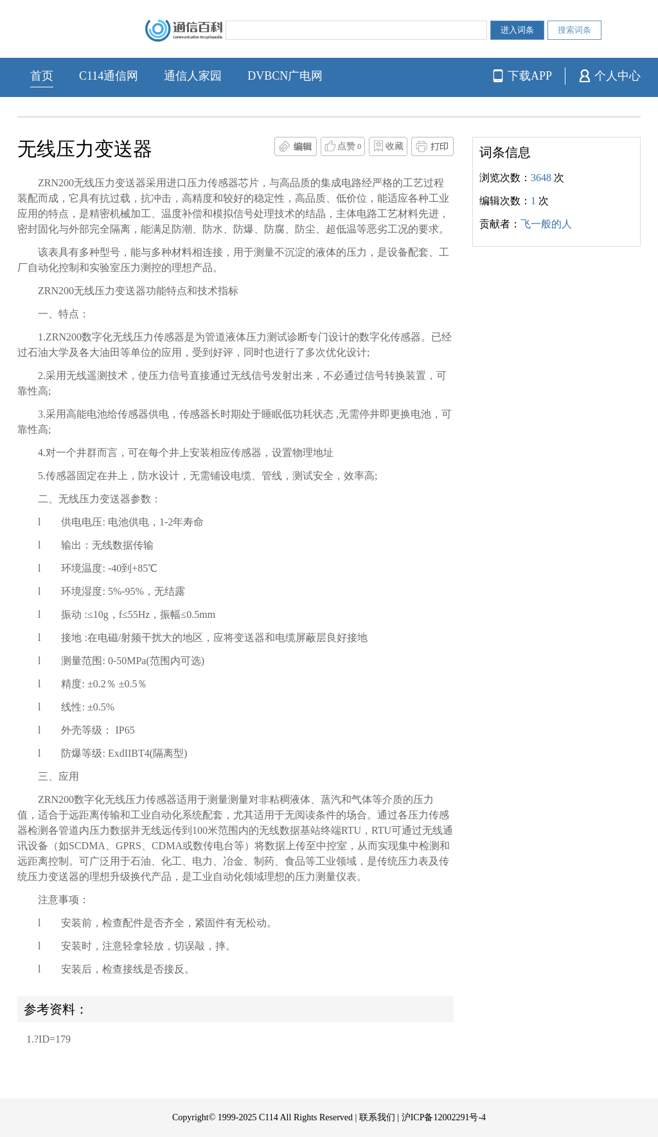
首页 (41, 75)
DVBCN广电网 (285, 75)
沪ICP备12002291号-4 (444, 1117)
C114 (268, 1117)
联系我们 (377, 1117)
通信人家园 (193, 75)
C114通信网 (108, 75)
